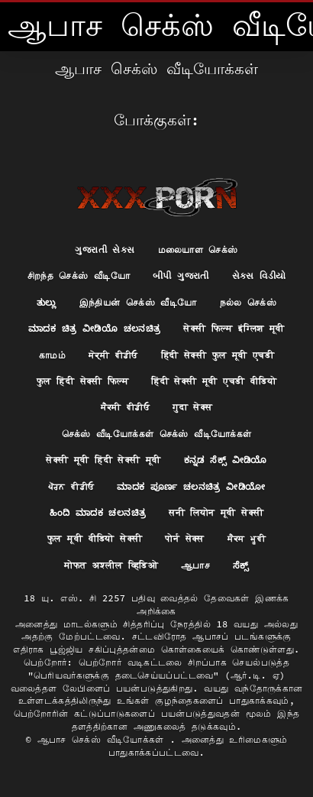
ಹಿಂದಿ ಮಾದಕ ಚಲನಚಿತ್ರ (98, 512)
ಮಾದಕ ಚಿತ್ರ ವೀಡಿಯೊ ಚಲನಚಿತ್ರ (94, 328)
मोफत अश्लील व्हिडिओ (111, 565)
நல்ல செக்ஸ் (248, 302)
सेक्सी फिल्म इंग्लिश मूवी (234, 328)
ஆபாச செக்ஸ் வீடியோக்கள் (103, 739)
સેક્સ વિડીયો (259, 275)
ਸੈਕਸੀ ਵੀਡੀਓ (125, 407)
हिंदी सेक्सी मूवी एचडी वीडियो (213, 381)
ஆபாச (195, 565)
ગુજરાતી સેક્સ (104, 249)
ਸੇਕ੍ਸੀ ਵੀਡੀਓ (113, 355)
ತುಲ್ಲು (46, 302)
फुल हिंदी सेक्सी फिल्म (82, 381)
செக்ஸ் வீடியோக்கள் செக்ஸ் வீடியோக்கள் (157, 433)
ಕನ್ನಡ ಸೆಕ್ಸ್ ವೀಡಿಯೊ (225, 459)
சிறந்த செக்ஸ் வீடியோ (79, 275)
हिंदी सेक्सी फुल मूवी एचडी (217, 355)
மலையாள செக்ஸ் (198, 249)
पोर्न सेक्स (184, 538)
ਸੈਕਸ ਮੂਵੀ (246, 538)
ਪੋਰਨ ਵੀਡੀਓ (71, 486)
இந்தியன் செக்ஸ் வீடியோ (138, 302)
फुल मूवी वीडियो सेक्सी (94, 538)
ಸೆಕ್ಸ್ (241, 565)
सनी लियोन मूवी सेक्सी (216, 512)
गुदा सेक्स (192, 407)
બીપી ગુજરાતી (181, 275)
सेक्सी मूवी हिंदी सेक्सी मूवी (103, 459)
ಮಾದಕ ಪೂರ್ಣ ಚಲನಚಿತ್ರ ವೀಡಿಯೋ (191, 486)
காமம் (52, 355)
